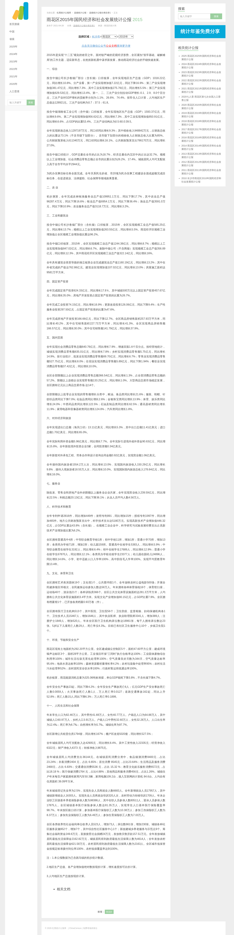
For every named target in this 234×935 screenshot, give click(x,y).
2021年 (13, 76)
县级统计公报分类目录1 (100, 13)
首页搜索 (14, 24)
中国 (11, 31)
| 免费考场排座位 (89, 928)
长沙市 (96, 36)
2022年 (13, 68)
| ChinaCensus (74, 928)
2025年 (13, 46)
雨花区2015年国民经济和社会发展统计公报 (94, 19)
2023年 (13, 61)
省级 (11, 39)
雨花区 (109, 912)
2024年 (13, 54)
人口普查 (14, 91)
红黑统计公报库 (21, 10)
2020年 (13, 83)
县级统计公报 (80, 13)
